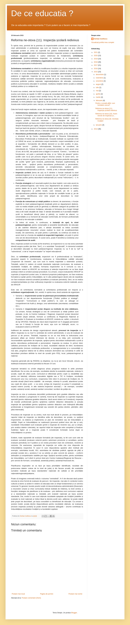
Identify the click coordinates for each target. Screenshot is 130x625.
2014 (96, 129)
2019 (96, 59)
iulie (97, 87)
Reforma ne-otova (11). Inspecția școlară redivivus (106, 109)
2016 (96, 69)
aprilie (98, 94)
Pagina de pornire (46, 594)
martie (98, 97)
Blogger (74, 613)
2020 (96, 56)
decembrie (100, 74)
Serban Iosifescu (100, 39)
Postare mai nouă (18, 594)
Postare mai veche (75, 594)
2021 (96, 52)
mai (97, 91)
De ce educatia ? (42, 13)
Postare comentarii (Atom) (31, 598)
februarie (99, 100)
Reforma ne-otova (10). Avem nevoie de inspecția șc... (106, 115)
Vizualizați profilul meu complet (102, 42)
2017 (96, 65)
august (98, 84)
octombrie (100, 81)
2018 (96, 62)
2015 (96, 72)
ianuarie (99, 125)
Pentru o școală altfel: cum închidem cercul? (105, 104)
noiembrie (100, 78)
